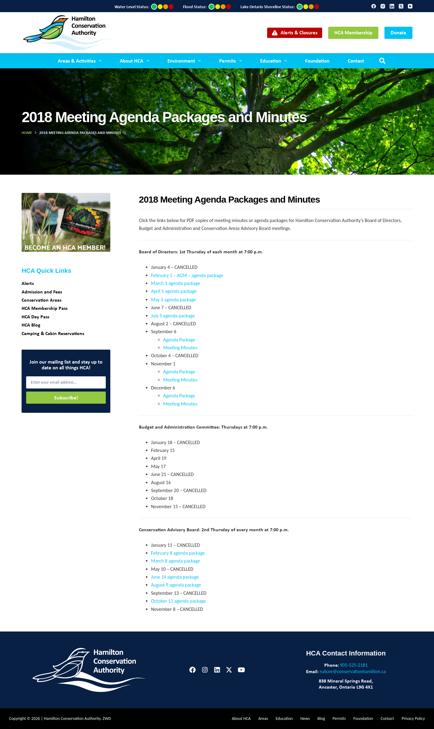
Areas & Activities (81, 60)
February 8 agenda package (178, 553)
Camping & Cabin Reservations (53, 333)
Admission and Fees (42, 291)
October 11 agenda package (178, 601)
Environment (185, 60)
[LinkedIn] (392, 6)
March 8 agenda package (175, 561)
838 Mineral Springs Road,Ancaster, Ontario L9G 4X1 (346, 683)
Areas (263, 718)
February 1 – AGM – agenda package (187, 275)
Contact (356, 60)
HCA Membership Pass (44, 308)
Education (274, 60)
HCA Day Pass (35, 316)
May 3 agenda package (173, 300)
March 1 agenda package (175, 283)
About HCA (135, 60)
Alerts (28, 283)
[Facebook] (373, 6)
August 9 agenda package (176, 585)
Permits (231, 60)
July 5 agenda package (173, 316)
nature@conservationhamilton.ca (353, 671)
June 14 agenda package (175, 577)
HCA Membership (353, 32)
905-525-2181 (354, 665)
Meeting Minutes (180, 348)
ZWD (107, 718)
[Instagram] (383, 6)
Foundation (317, 60)
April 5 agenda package (174, 291)
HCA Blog (31, 324)
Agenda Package (179, 340)
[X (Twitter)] (401, 6)
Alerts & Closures (295, 32)
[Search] (382, 61)
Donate (398, 32)
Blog (321, 718)
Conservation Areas (41, 299)
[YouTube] (410, 6)
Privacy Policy (413, 718)
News (305, 718)
